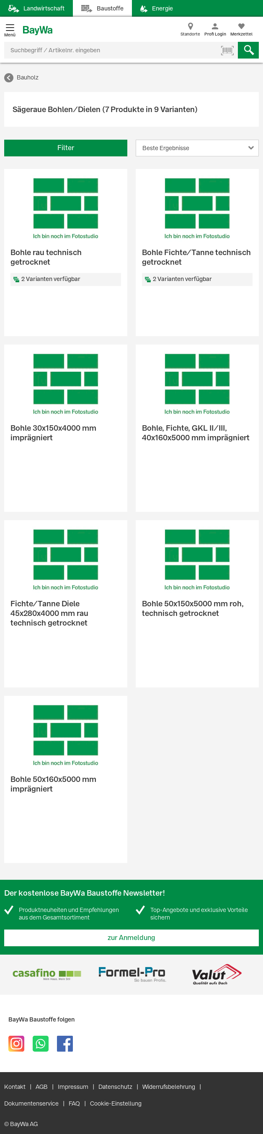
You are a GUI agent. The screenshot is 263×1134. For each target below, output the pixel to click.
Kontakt (15, 1087)
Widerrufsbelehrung (168, 1087)
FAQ (74, 1103)
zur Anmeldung (131, 937)
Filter (65, 147)
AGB (42, 1087)
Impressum (73, 1087)
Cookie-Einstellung (116, 1103)
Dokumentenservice (31, 1103)
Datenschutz (115, 1087)
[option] (46, 974)
